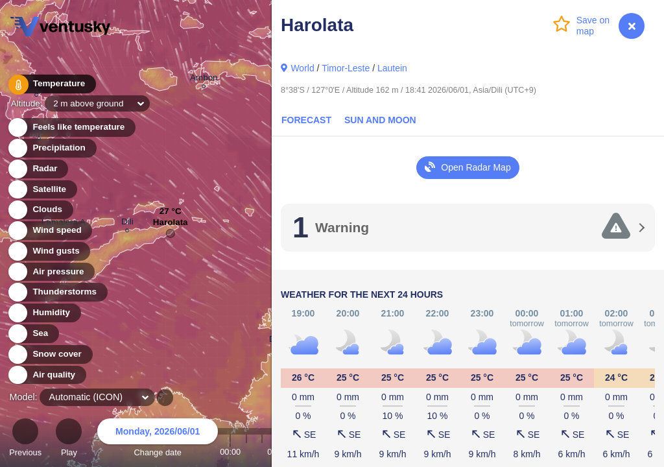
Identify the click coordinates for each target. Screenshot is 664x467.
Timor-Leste (346, 68)
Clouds (40, 209)
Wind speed (50, 230)
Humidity (44, 313)
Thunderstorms (57, 292)
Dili (127, 223)
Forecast (306, 120)
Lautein (392, 68)
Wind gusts (49, 251)
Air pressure (51, 272)
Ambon (204, 79)
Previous (25, 439)
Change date (157, 439)
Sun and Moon (380, 120)
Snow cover (50, 354)
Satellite (42, 189)
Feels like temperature (71, 127)
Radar (38, 169)
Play (69, 439)
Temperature (51, 84)
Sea (33, 333)
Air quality (46, 375)
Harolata (170, 225)
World (302, 68)
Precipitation (52, 148)
